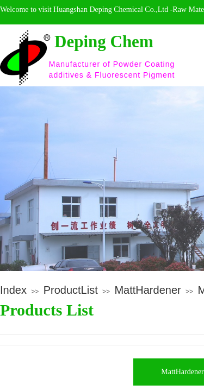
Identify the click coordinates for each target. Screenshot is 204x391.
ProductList (71, 290)
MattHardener (147, 290)
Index (13, 290)
